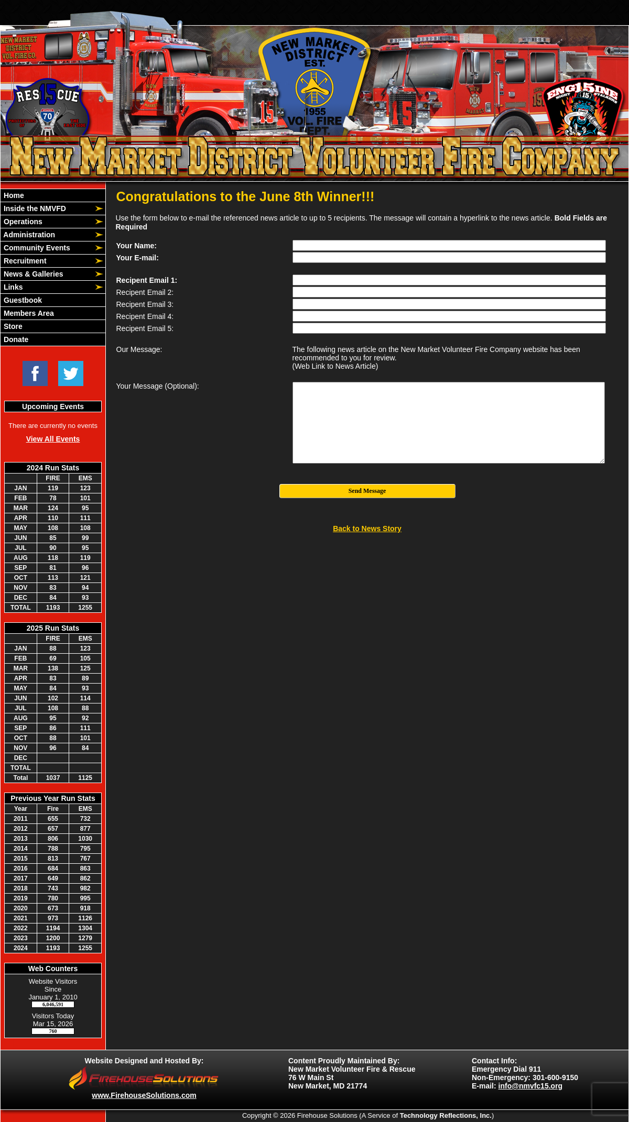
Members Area (28, 313)
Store (12, 326)
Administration (28, 234)
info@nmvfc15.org (530, 1086)
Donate (15, 339)
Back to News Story (367, 528)
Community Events (36, 248)
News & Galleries (32, 274)
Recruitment (24, 261)
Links (12, 287)
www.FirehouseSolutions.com (144, 1095)
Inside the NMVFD (34, 208)
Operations (22, 221)
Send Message (367, 490)
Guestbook (22, 300)
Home (13, 195)
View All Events (53, 439)
